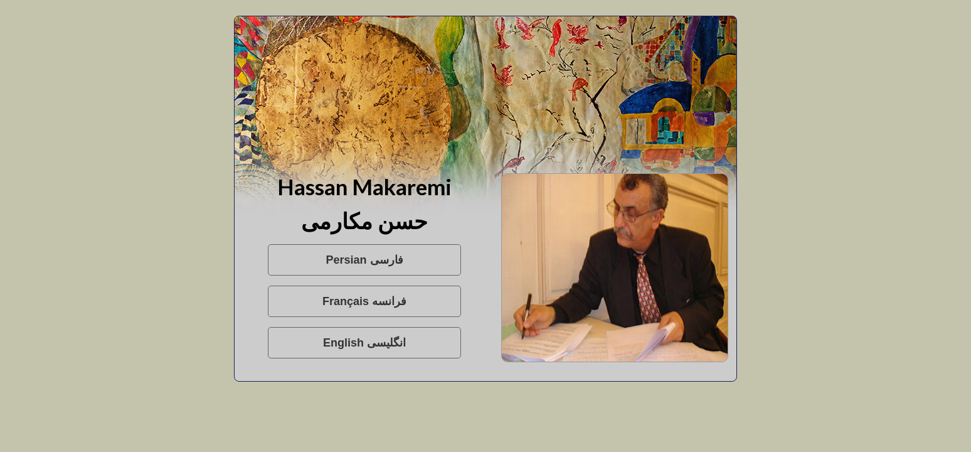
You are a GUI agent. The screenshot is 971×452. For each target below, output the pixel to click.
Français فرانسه (364, 301)
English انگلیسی (364, 342)
